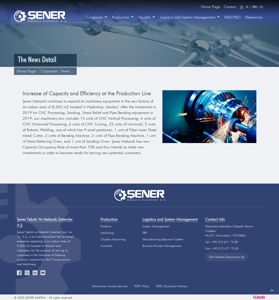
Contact (230, 6)
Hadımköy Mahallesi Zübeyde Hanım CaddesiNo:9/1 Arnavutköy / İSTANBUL (229, 230)
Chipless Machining (113, 239)
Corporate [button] (95, 17)
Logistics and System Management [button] (188, 17)
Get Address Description (226, 257)
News (65, 71)
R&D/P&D (232, 17)
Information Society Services (110, 286)
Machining (107, 233)
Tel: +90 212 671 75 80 (221, 242)
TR (246, 7)
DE (261, 7)
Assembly (106, 246)
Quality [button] (145, 17)
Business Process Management (161, 246)
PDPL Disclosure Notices (171, 286)
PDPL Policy (141, 286)
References (254, 17)
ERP (144, 233)
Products (105, 226)
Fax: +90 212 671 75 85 (222, 248)
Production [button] (121, 17)
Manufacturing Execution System (162, 239)
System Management (155, 226)
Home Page (210, 6)
